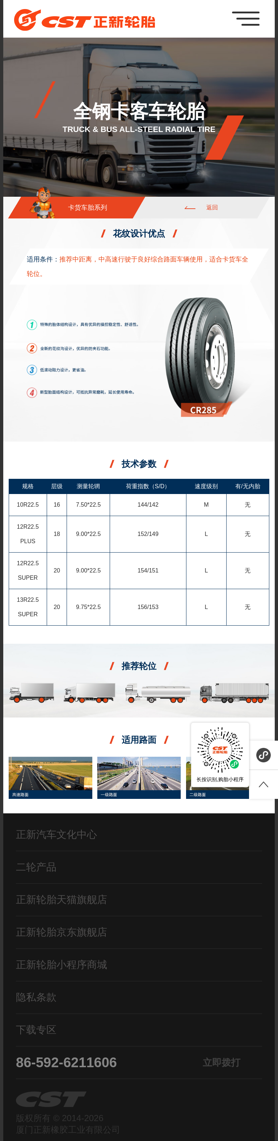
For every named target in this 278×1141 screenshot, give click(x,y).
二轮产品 (36, 867)
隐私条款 (36, 997)
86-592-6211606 (128, 1062)
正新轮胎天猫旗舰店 (61, 899)
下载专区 (36, 1029)
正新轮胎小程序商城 (61, 964)
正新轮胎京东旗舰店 (61, 932)
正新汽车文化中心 (56, 834)
